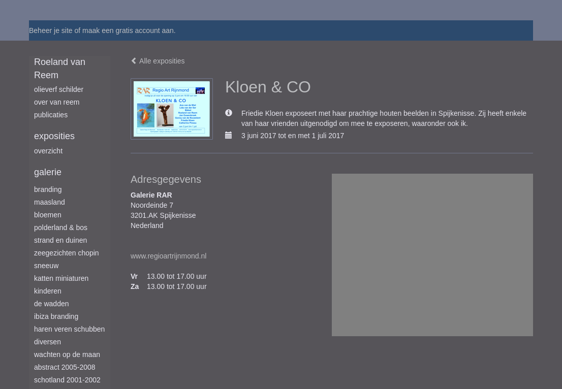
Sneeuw (46, 266)
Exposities (54, 136)
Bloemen (47, 215)
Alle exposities (158, 61)
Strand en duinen (60, 240)
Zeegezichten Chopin (66, 253)
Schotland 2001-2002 (67, 380)
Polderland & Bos (60, 227)
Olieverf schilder (58, 89)
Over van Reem (56, 102)
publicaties (51, 115)
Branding (48, 189)
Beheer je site (51, 30)
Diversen (47, 342)
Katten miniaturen (61, 278)
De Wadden (51, 304)
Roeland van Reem (59, 68)
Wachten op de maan (67, 354)
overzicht (48, 151)
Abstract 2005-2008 (65, 367)
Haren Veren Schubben (69, 329)
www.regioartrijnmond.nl (168, 256)
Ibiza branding (56, 316)
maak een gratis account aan (128, 30)
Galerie (47, 172)
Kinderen (47, 291)
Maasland (49, 202)
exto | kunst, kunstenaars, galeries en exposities (57, 10)
